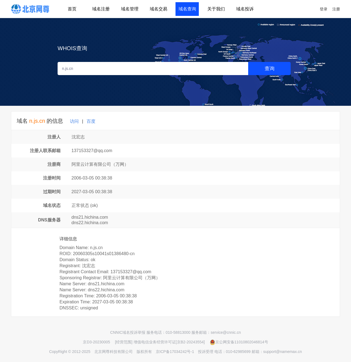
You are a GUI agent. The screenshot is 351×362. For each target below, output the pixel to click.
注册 (336, 9)
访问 (74, 121)
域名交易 (158, 9)
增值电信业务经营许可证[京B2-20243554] (169, 342)
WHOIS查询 (72, 48)
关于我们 (216, 9)
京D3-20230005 (96, 342)
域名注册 (101, 9)
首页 (72, 9)
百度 (91, 121)
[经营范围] (123, 342)
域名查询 (187, 9)
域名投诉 (245, 9)
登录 (323, 9)
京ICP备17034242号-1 (175, 351)
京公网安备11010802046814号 (239, 342)
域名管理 (129, 9)
